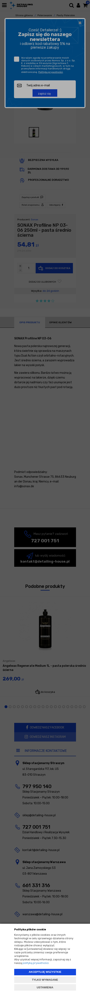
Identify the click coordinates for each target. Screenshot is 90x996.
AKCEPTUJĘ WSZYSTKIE (45, 971)
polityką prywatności (35, 963)
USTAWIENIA (45, 987)
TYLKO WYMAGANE (45, 979)
